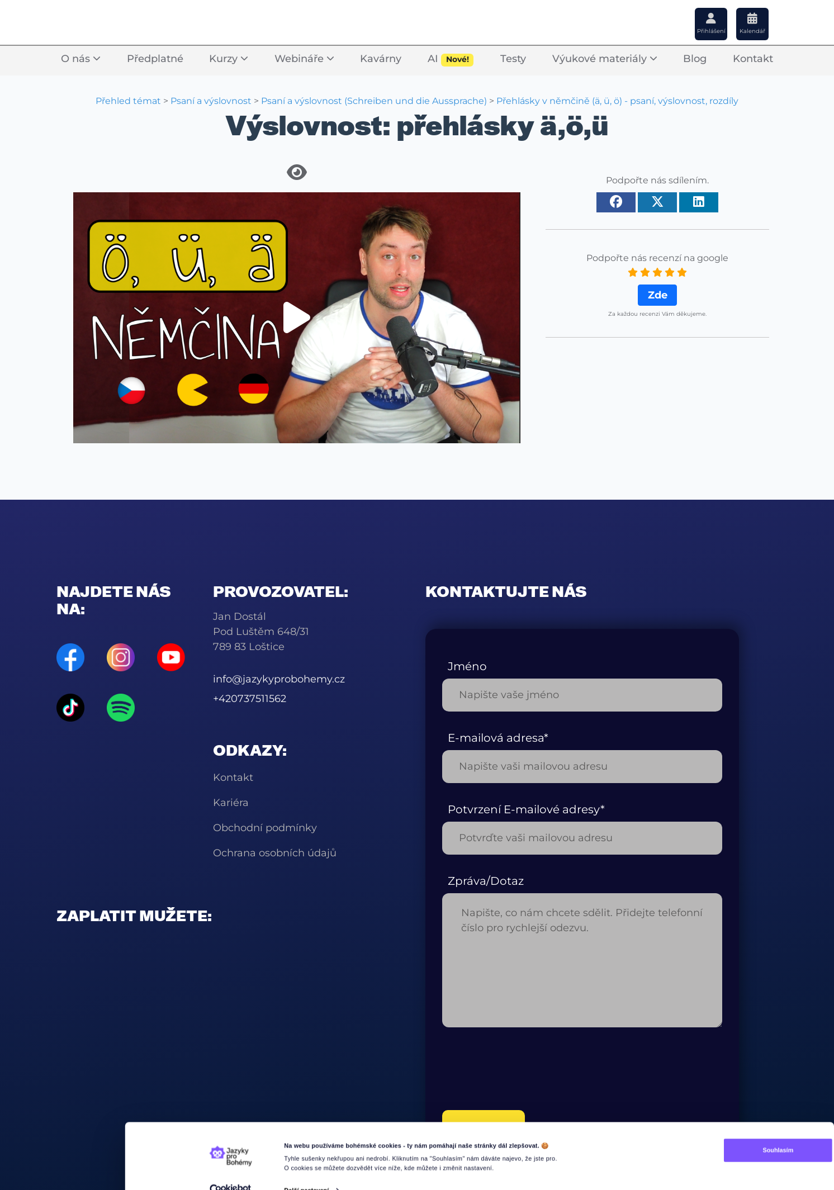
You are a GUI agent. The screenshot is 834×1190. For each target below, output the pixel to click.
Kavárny (380, 59)
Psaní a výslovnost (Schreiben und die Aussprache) (374, 101)
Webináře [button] (304, 59)
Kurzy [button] (228, 59)
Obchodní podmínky (265, 828)
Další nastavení (306, 1175)
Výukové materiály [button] (604, 59)
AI (451, 60)
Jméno (467, 666)
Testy (513, 59)
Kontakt (753, 59)
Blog (695, 59)
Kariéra (231, 803)
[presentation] (527, 1069)
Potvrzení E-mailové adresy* (526, 809)
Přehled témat (128, 101)
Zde (657, 295)
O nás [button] (81, 59)
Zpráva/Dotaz (486, 881)
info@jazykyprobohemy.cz (279, 679)
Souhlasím (713, 1135)
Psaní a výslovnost (211, 101)
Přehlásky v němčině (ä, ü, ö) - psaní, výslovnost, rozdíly (617, 101)
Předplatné (155, 59)
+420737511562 (249, 699)
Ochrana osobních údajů (275, 853)
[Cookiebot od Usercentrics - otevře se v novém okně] (230, 1175)
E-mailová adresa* (498, 738)
